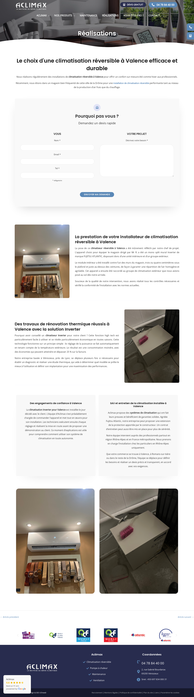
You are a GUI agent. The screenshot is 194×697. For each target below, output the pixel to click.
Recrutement (97, 692)
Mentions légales (111, 692)
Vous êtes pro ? (133, 15)
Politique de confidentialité (131, 692)
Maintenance (88, 15)
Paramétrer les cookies (170, 692)
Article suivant (185, 619)
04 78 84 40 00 (163, 5)
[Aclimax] (31, 6)
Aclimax (42, 15)
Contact (154, 15)
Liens (157, 692)
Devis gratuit (133, 4)
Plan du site (148, 692)
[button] (17, 635)
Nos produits (63, 15)
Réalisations (110, 15)
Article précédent (10, 619)
